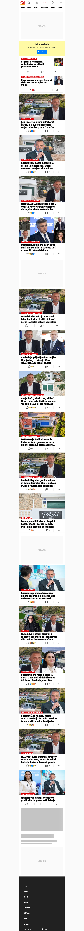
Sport (36, 7)
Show (29, 7)
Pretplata (45, 929)
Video (53, 7)
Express (60, 7)
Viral (25, 918)
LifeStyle (27, 908)
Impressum (27, 929)
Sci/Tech (27, 913)
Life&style (44, 7)
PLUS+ (26, 886)
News (23, 7)
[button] (28, 2)
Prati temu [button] (42, 52)
